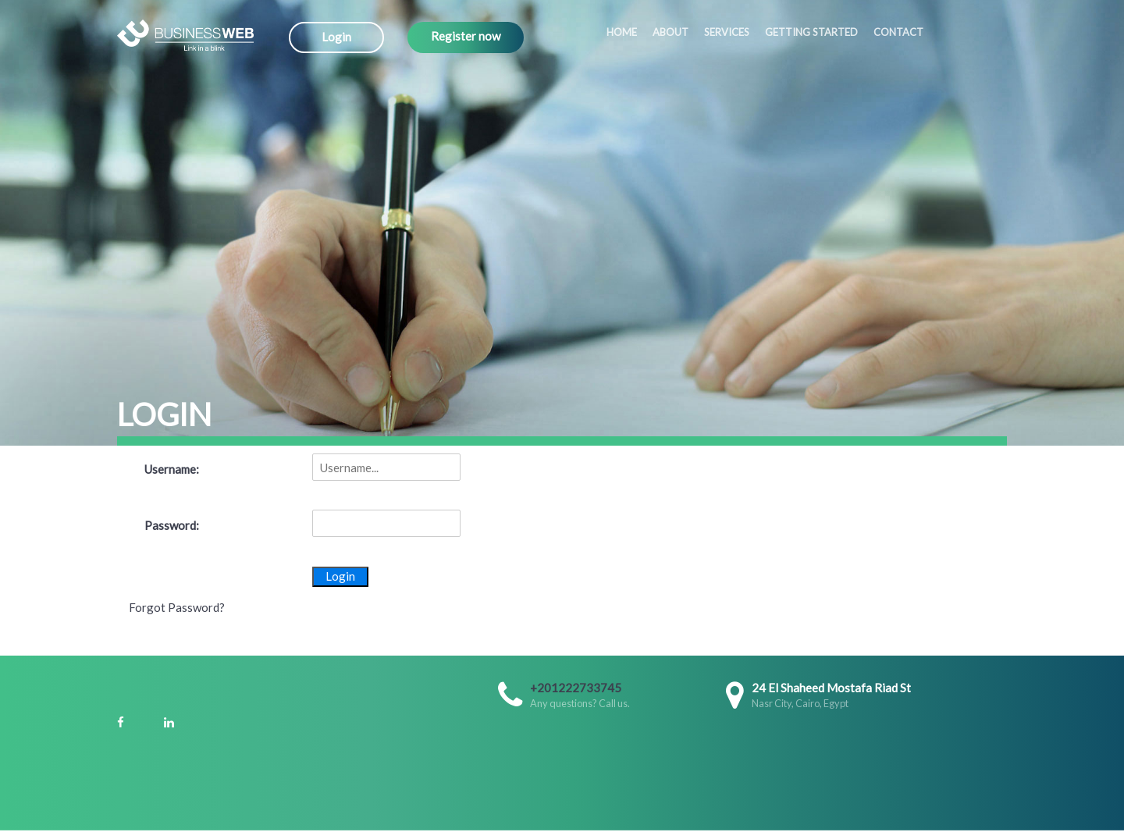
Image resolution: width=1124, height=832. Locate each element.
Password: (171, 525)
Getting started (811, 32)
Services (726, 32)
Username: (171, 469)
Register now (465, 36)
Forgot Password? (177, 607)
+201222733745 (575, 688)
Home (621, 32)
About (670, 32)
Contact (898, 32)
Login (336, 37)
